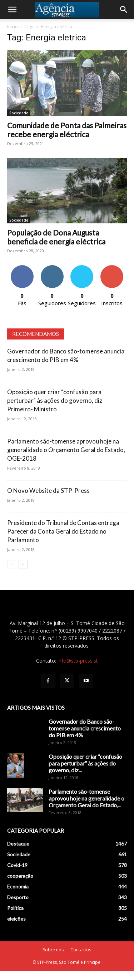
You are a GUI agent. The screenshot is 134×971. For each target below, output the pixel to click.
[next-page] (23, 564)
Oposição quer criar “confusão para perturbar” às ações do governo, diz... (85, 763)
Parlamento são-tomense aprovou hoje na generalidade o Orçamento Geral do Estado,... (86, 798)
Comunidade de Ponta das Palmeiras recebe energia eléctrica (66, 130)
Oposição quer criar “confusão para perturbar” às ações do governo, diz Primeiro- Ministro (54, 400)
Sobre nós (53, 950)
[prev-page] (11, 564)
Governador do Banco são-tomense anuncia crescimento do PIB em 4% (85, 728)
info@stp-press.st (78, 660)
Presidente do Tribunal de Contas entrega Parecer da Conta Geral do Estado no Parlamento (63, 531)
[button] (12, 9)
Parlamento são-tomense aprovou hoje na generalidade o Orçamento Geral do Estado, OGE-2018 (66, 449)
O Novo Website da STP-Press (48, 490)
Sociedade (18, 112)
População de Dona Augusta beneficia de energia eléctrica (56, 237)
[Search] (124, 9)
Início (12, 27)
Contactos (80, 950)
